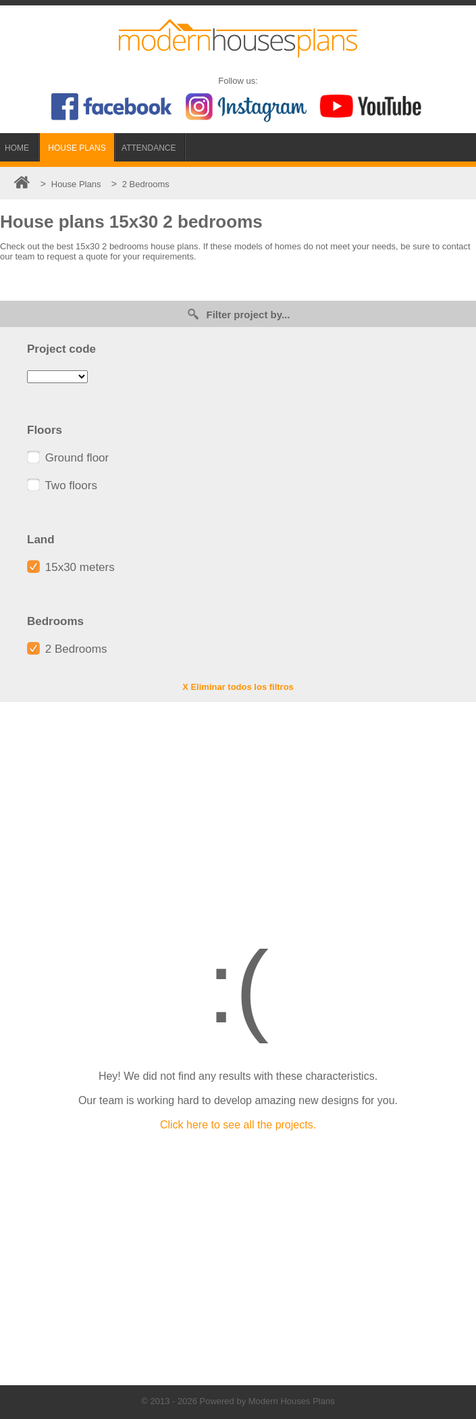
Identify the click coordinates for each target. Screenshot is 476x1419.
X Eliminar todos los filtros (238, 687)
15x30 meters (71, 567)
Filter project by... (238, 313)
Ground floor (68, 457)
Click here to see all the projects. (238, 1124)
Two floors (62, 485)
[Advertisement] (238, 810)
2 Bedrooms (67, 649)
